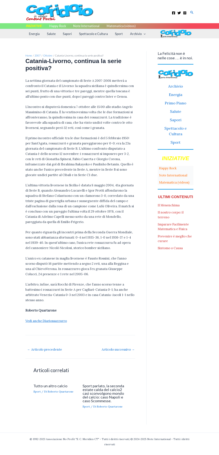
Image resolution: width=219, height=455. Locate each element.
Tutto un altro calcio (50, 385)
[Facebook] (173, 13)
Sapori (65, 34)
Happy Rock (57, 26)
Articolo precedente (44, 349)
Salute (50, 34)
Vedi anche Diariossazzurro (46, 321)
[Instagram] (184, 13)
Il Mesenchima (169, 205)
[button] (192, 12)
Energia (34, 34)
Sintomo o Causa (170, 248)
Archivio (133, 34)
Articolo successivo (118, 349)
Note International (85, 26)
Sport (115, 34)
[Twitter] (179, 13)
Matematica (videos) (119, 26)
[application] (139, 34)
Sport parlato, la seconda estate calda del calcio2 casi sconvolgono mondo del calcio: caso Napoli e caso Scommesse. (103, 393)
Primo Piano (175, 103)
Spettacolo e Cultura (90, 34)
